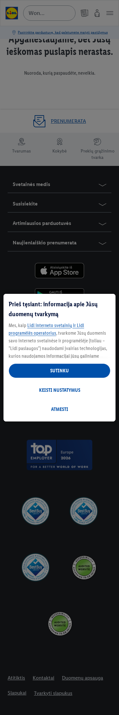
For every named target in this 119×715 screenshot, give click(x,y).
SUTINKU (59, 371)
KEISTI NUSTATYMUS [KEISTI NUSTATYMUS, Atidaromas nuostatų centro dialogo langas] (59, 390)
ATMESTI (59, 409)
